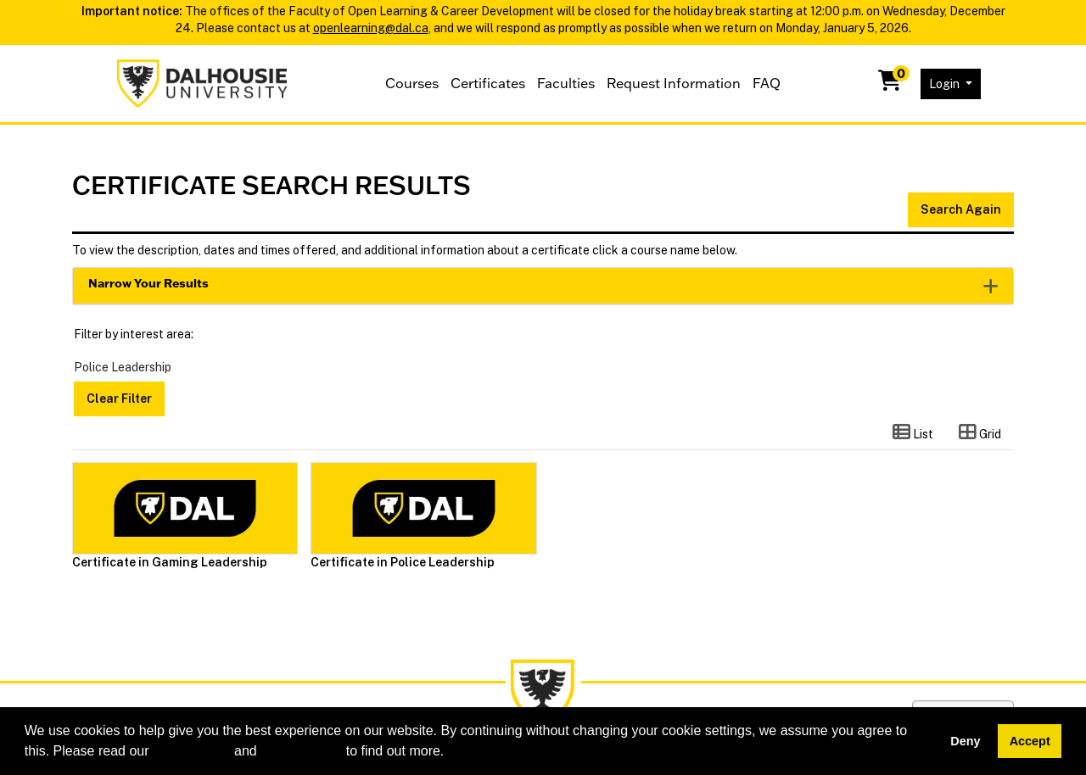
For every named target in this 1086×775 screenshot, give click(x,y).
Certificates (488, 83)
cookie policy (192, 751)
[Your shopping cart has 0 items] (891, 84)
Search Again (961, 209)
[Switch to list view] (913, 433)
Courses (412, 83)
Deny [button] (965, 741)
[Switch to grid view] (980, 433)
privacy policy (301, 751)
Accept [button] (1030, 741)
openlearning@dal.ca (370, 28)
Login (945, 84)
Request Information (674, 83)
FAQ (767, 83)
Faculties (566, 83)
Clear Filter (119, 398)
